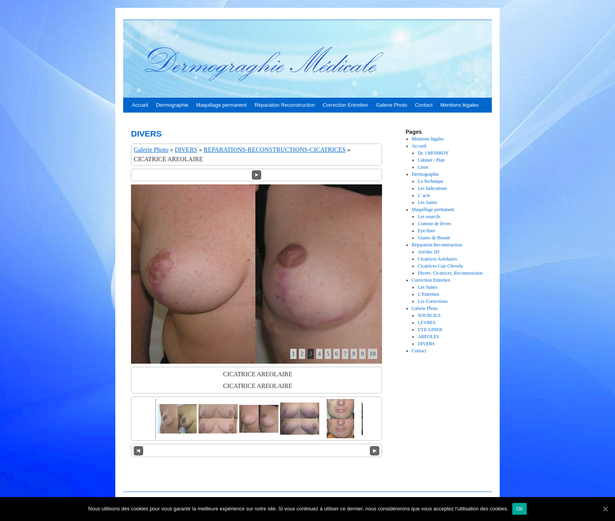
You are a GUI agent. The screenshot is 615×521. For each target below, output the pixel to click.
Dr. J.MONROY (433, 153)
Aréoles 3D (428, 252)
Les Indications (432, 188)
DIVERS (186, 149)
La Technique (430, 181)
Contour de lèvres (434, 223)
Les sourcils (429, 216)
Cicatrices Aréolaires (437, 259)
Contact (424, 105)
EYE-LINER (430, 329)
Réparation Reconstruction (285, 105)
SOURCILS (429, 315)
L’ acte (424, 195)
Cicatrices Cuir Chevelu (440, 266)
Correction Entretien (345, 105)
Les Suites (427, 202)
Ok (519, 509)
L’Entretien (428, 294)
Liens (423, 167)
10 (372, 353)
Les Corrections (433, 301)
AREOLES (428, 336)
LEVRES (426, 322)
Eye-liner (426, 230)
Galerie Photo (391, 105)
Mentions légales (459, 105)
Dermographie (172, 105)
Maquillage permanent (221, 105)
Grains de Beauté (434, 237)
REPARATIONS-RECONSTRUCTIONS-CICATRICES (275, 149)
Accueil (140, 105)
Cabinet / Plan (431, 160)
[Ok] (605, 509)
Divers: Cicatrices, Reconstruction (450, 273)
